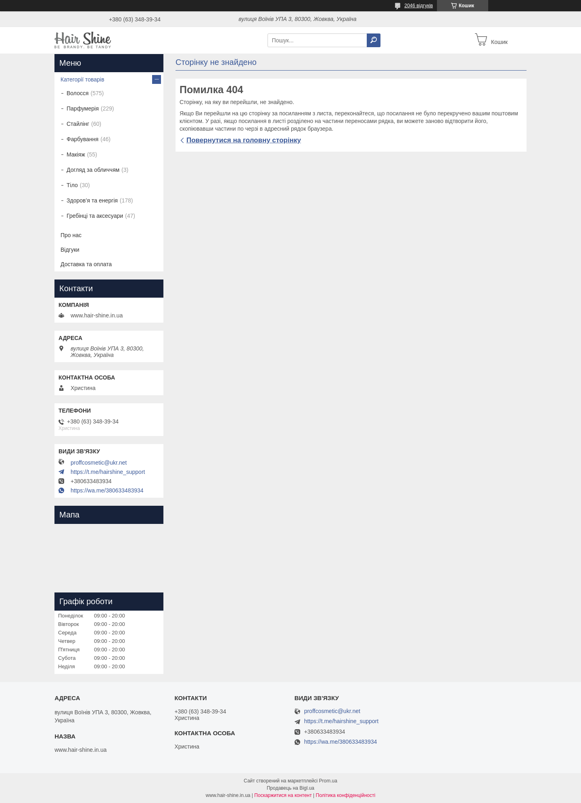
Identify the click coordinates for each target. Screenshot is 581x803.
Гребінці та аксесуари (95, 216)
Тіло (72, 185)
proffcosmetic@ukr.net (99, 462)
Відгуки (70, 249)
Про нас (71, 235)
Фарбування (82, 139)
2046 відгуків (418, 5)
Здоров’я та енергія (92, 200)
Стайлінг (78, 124)
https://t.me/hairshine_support (108, 472)
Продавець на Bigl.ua (290, 788)
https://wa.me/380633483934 (107, 490)
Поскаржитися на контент (282, 795)
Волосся (78, 93)
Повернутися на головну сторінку (243, 140)
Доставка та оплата (86, 264)
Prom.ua (328, 781)
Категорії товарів (82, 79)
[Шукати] (373, 40)
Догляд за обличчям (93, 170)
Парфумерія (83, 108)
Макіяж (76, 154)
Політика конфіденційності (346, 795)
